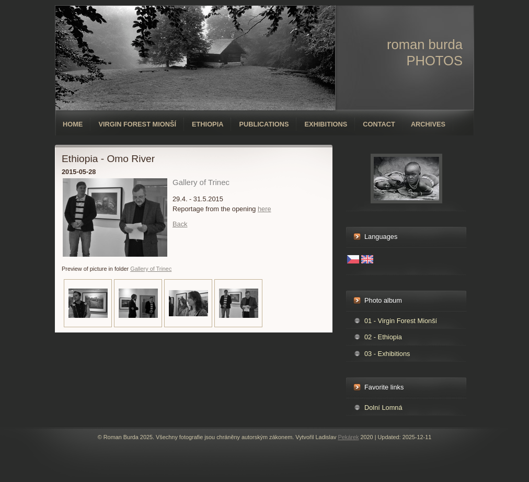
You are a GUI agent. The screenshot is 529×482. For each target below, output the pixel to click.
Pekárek (348, 437)
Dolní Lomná (383, 407)
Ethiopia (207, 124)
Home (73, 124)
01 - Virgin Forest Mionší (400, 321)
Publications (264, 124)
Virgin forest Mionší (137, 124)
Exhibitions (325, 124)
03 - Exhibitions (387, 354)
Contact (379, 124)
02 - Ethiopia (383, 337)
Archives (428, 124)
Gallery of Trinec (150, 269)
